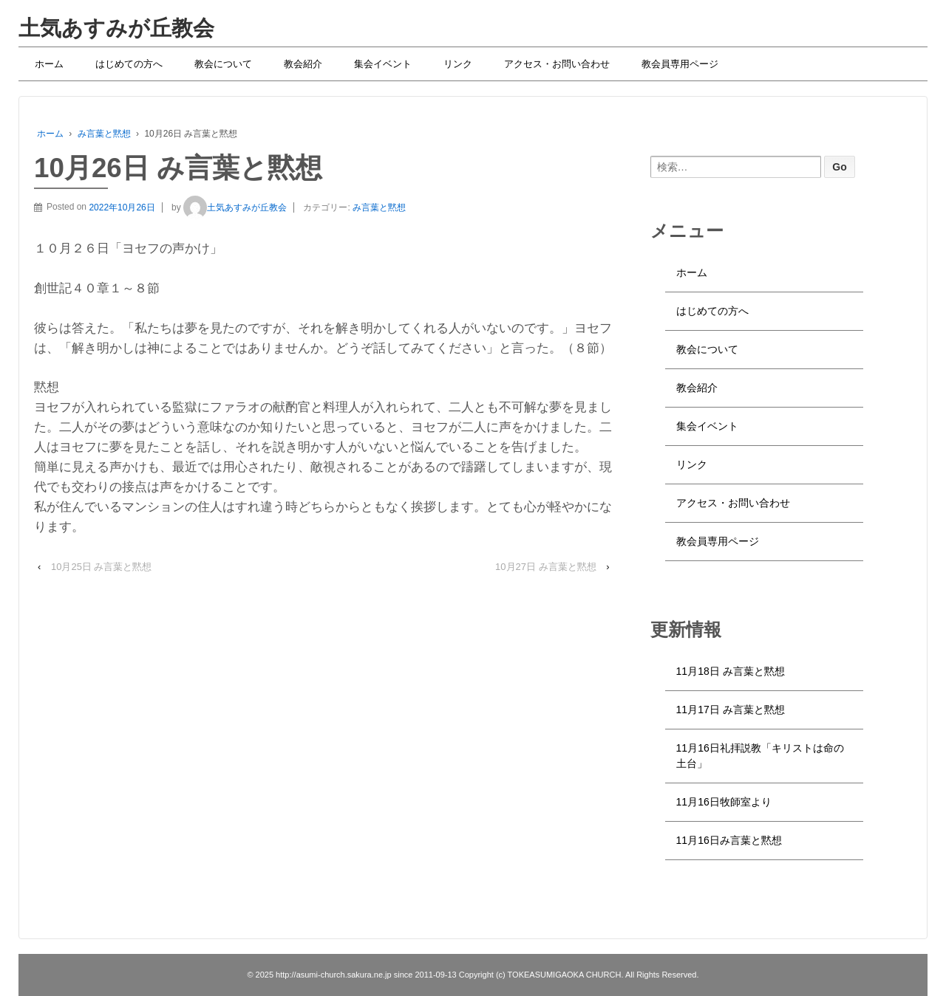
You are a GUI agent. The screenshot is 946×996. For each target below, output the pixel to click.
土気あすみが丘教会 (116, 28)
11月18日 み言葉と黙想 (730, 671)
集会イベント (383, 63)
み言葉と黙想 (104, 133)
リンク (457, 63)
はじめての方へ (129, 63)
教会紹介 (303, 63)
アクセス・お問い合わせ (557, 63)
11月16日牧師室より (724, 802)
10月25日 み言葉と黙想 (101, 566)
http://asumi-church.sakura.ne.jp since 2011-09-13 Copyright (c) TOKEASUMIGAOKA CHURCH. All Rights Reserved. (486, 974)
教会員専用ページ (680, 63)
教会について (223, 63)
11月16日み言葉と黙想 (729, 840)
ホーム (49, 63)
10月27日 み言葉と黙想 (545, 566)
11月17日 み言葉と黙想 (730, 709)
